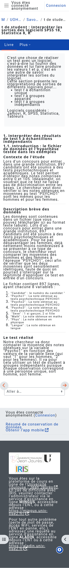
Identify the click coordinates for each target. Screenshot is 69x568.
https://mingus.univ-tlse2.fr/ (28, 512)
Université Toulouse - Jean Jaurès (31, 485)
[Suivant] (65, 386)
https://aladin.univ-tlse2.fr (27, 547)
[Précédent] (4, 386)
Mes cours (3, 19)
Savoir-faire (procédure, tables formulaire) (33, 19)
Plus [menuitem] (24, 44)
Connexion (56, 5)
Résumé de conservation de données (32, 425)
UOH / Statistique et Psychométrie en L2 (16, 19)
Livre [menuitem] (9, 44)
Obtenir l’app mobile (25, 430)
